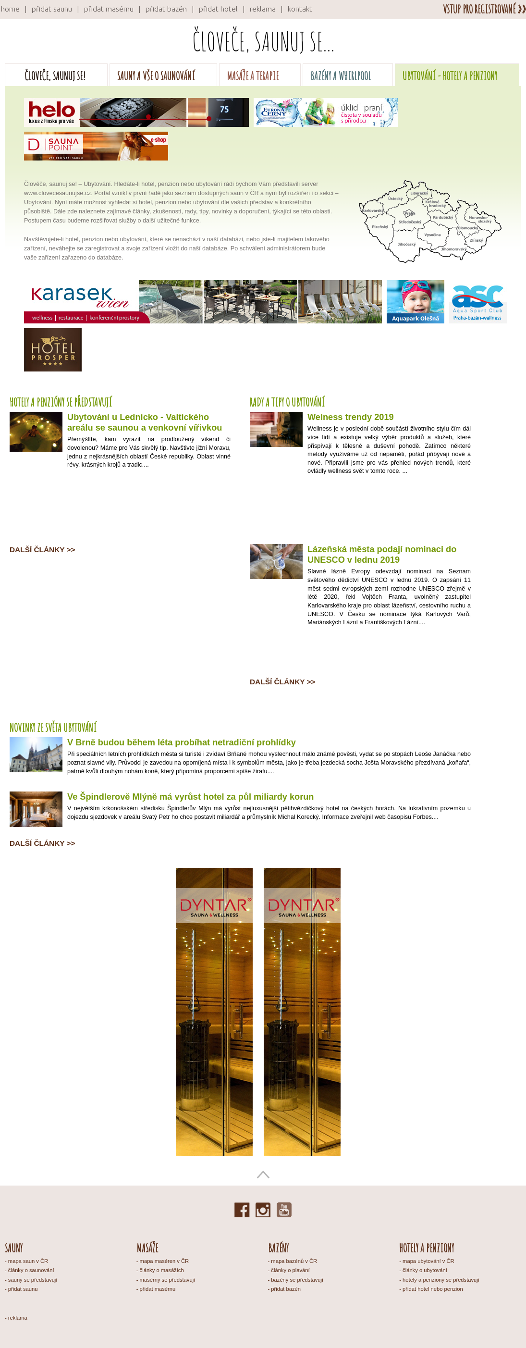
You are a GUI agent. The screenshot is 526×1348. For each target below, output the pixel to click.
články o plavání (290, 1270)
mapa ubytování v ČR (428, 1261)
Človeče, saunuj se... (263, 41)
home (10, 9)
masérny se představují (168, 1280)
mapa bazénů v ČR (294, 1261)
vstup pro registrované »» (484, 9)
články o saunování (31, 1270)
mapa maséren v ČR (164, 1261)
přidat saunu (52, 9)
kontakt (300, 9)
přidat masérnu (109, 9)
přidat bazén (166, 9)
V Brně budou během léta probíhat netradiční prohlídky (181, 742)
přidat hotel (218, 9)
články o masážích (162, 1270)
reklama (263, 9)
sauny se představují (33, 1280)
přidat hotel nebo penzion (433, 1289)
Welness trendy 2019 (350, 417)
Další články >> (42, 549)
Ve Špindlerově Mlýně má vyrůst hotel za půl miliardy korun (190, 797)
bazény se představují (297, 1280)
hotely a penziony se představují (441, 1280)
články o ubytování (425, 1270)
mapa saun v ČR (28, 1261)
